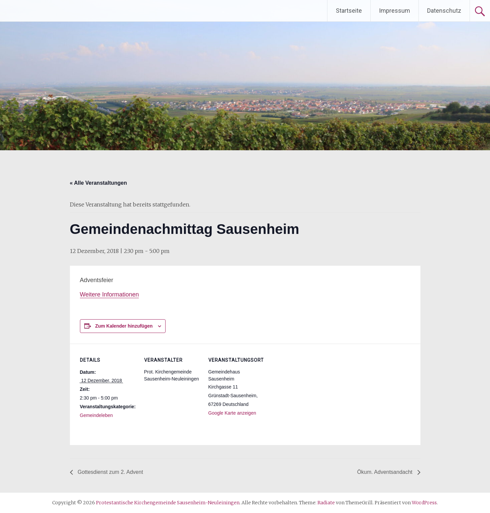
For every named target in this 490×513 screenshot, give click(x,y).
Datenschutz (444, 10)
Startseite (349, 10)
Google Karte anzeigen (232, 413)
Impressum (394, 10)
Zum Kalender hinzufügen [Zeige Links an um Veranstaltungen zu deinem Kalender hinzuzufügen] (124, 326)
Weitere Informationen (109, 294)
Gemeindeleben (96, 415)
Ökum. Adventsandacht (385, 472)
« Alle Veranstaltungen (98, 183)
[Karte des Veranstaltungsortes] (308, 389)
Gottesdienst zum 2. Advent (109, 472)
